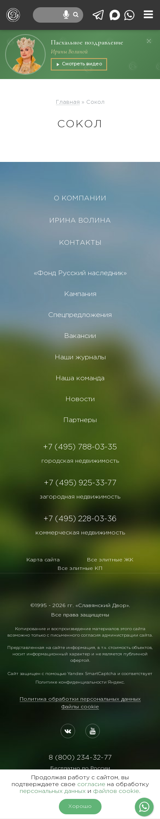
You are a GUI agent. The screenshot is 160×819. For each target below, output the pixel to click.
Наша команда (80, 378)
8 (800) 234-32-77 (80, 757)
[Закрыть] (149, 41)
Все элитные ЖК (110, 560)
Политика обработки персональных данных (80, 699)
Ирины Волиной (69, 51)
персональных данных (53, 791)
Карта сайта (43, 560)
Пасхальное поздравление (87, 42)
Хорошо (80, 806)
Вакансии (80, 336)
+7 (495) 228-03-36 (80, 519)
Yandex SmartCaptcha (91, 674)
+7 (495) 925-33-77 (80, 483)
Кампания (80, 294)
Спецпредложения (80, 315)
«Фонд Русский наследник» (80, 273)
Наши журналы (80, 357)
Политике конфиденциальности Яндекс (79, 682)
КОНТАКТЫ (80, 243)
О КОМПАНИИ (80, 198)
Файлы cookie (80, 707)
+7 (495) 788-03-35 (80, 447)
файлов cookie (116, 791)
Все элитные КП (80, 568)
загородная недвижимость (80, 496)
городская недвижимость (80, 461)
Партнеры (80, 420)
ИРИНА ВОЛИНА (80, 220)
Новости (80, 399)
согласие (91, 784)
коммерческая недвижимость (80, 532)
